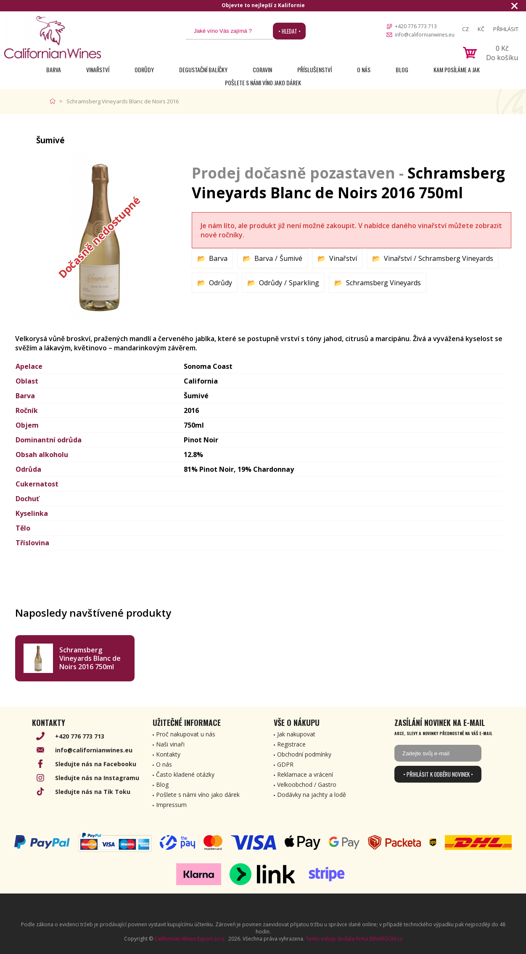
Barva (53, 69)
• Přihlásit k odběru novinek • (438, 774)
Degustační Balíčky (203, 69)
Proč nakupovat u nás (185, 734)
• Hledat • (289, 31)
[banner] (52, 37)
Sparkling (304, 282)
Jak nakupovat (296, 734)
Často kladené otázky (185, 774)
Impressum (171, 805)
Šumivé (291, 258)
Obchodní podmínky (304, 754)
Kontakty (168, 754)
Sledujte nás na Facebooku (95, 764)
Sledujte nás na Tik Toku (92, 792)
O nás (363, 69)
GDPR (285, 764)
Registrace (291, 744)
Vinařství (97, 69)
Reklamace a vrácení (305, 774)
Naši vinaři (170, 744)
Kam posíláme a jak (456, 69)
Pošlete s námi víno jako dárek (263, 82)
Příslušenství (314, 69)
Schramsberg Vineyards (455, 258)
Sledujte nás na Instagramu (97, 778)
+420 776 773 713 (416, 26)
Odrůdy (144, 69)
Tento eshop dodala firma (337, 938)
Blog (402, 69)
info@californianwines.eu (425, 34)
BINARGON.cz (386, 938)
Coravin (262, 69)
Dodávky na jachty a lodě (311, 795)
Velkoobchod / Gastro (306, 784)
